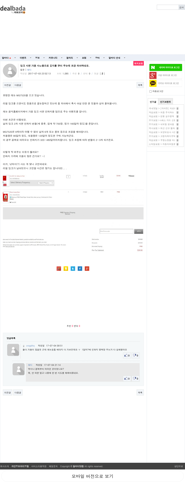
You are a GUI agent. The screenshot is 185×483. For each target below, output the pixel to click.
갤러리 (69, 57)
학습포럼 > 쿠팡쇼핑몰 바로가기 (165, 140)
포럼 (84, 57)
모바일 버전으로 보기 (92, 476)
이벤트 (23, 57)
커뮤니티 (53, 57)
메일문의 (53, 466)
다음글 (18, 84)
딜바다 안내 (114, 57)
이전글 (7, 84)
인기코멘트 (165, 101)
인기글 (153, 101)
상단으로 (178, 466)
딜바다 (6, 57)
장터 (97, 57)
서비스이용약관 (38, 466)
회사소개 (4, 466)
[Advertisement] (125, 27)
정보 (37, 57)
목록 (140, 84)
